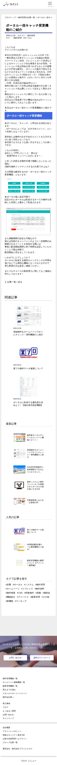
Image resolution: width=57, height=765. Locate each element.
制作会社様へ (8, 697)
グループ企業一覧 (10, 742)
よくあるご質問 (9, 711)
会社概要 (6, 727)
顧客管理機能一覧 (10, 686)
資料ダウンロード (41, 658)
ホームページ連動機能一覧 (14, 682)
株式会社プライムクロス (22, 749)
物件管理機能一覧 (10, 678)
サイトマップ (8, 718)
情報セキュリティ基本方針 (14, 735)
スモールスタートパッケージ (15, 693)
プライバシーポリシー (12, 731)
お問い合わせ (15, 658)
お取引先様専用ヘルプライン (15, 739)
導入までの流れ (9, 690)
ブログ (5, 707)
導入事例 (6, 703)
